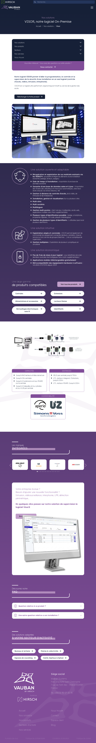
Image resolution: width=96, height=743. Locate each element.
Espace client (57, 720)
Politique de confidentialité (35, 738)
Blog (53, 725)
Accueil (38, 26)
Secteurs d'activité (27, 725)
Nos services (19, 54)
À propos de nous (11, 738)
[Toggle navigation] (92, 8)
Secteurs (17, 50)
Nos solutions (49, 26)
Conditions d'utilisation (60, 738)
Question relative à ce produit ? (30, 606)
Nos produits (19, 46)
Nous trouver (19, 57)
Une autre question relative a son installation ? (36, 615)
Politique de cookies (84, 738)
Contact (55, 715)
